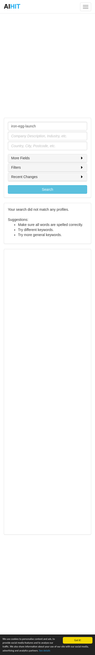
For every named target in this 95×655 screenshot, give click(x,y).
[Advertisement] (47, 65)
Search (47, 189)
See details (44, 650)
